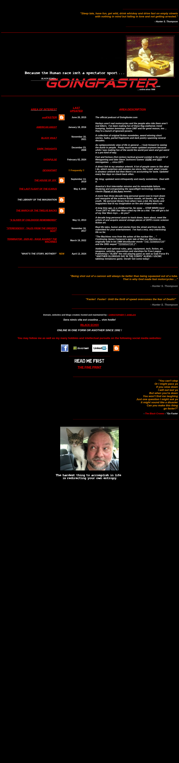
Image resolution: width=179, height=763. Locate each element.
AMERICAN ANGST (46, 127)
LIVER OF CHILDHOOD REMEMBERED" (35, 220)
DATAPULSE (50, 159)
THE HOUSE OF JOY (45, 180)
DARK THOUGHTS (47, 149)
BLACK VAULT (49, 138)
